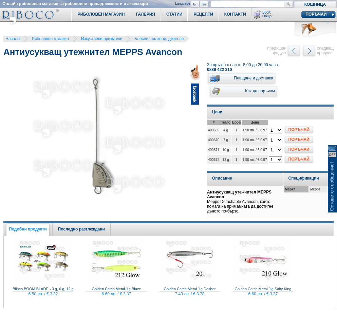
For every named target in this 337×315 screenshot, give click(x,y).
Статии (174, 14)
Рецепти (203, 14)
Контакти (235, 14)
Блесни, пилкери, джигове (159, 38)
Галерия (145, 14)
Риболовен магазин (50, 38)
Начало (12, 38)
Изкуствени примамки (101, 38)
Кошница (315, 4)
